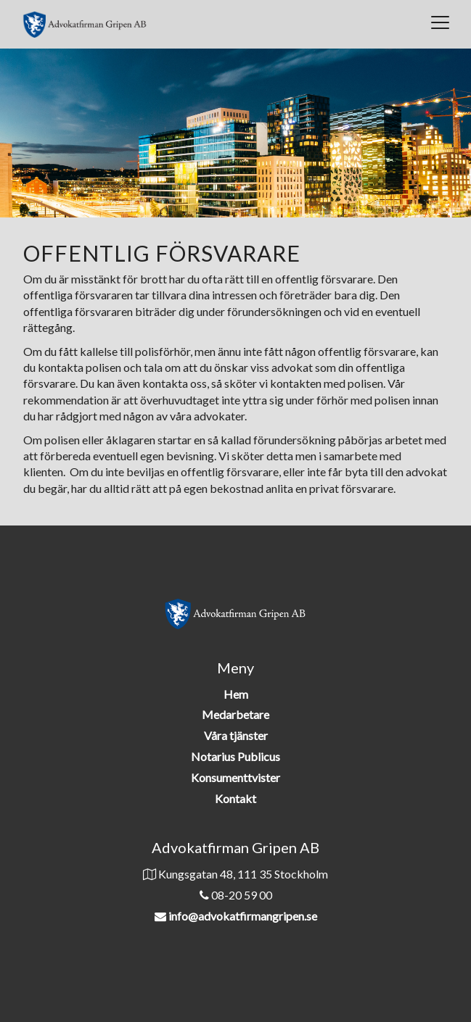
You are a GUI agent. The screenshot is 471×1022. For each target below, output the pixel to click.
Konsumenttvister (235, 777)
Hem (236, 694)
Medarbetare (235, 714)
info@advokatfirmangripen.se (242, 916)
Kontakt (235, 798)
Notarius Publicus (235, 756)
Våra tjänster (236, 735)
